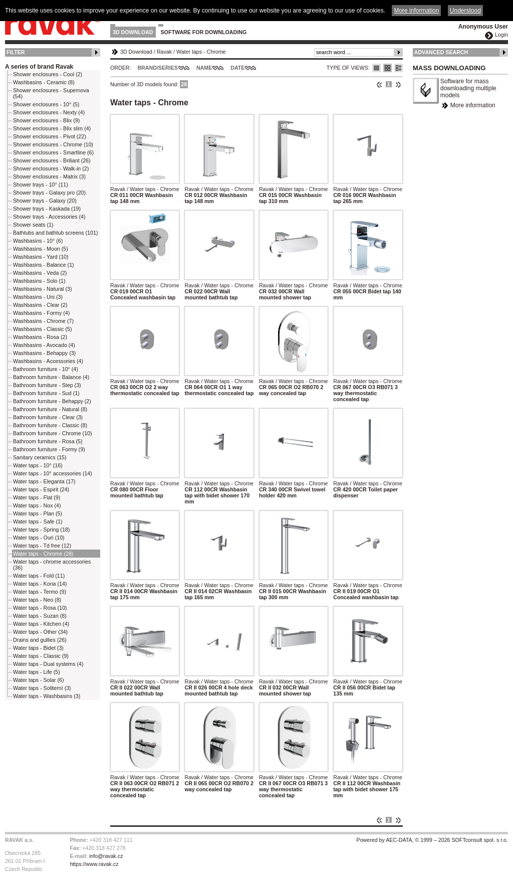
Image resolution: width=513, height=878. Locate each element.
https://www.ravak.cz (94, 864)
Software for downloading (204, 32)
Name (204, 68)
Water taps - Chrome (201, 52)
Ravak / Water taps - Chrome (144, 189)
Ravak (164, 52)
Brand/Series (157, 68)
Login (501, 35)
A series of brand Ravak (39, 66)
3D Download (133, 32)
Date (237, 68)
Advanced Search (441, 52)
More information (472, 105)
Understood (465, 10)
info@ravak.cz (106, 856)
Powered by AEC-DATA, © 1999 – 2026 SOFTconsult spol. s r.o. (432, 840)
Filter (16, 52)
